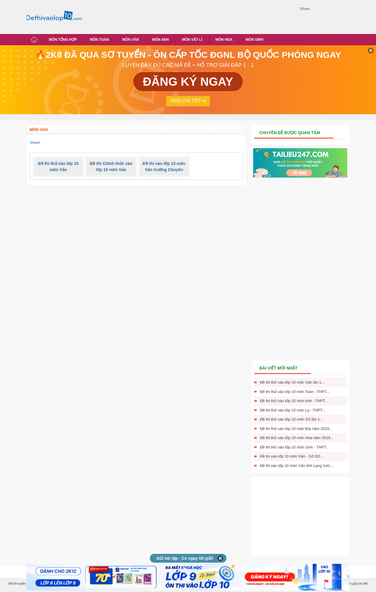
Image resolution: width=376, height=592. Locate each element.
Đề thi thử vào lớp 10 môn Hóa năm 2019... (296, 438)
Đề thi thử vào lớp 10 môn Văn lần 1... (292, 382)
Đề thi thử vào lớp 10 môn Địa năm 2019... (296, 428)
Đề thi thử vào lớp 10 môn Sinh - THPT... (294, 447)
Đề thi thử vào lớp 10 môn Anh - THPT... (294, 401)
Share (305, 8)
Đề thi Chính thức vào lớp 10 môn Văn (111, 166)
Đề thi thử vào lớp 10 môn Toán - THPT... (295, 391)
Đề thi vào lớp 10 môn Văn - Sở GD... (291, 456)
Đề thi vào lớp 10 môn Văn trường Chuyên (164, 166)
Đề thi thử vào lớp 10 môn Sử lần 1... (291, 419)
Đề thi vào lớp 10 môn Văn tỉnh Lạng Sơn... (296, 465)
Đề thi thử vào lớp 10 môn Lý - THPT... (292, 410)
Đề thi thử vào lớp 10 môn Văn (58, 166)
